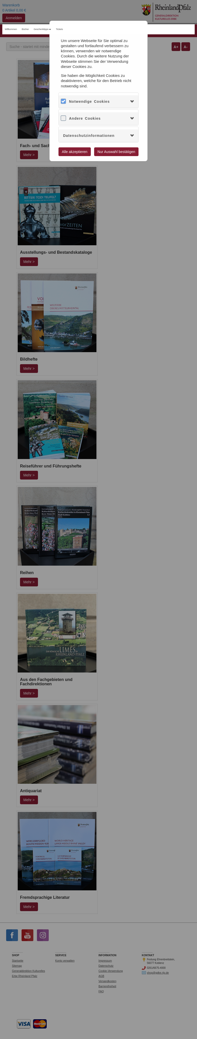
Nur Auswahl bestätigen (116, 152)
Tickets (59, 29)
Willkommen (11, 29)
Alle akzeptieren (74, 152)
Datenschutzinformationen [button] (89, 136)
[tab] (98, 101)
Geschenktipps (42, 29)
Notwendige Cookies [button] (89, 101)
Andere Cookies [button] (85, 118)
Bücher (25, 29)
